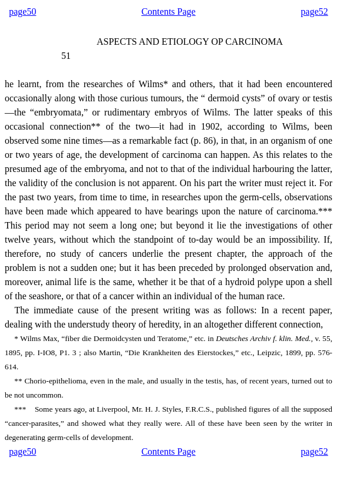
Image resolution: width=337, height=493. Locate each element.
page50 (22, 11)
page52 (314, 11)
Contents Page (168, 11)
